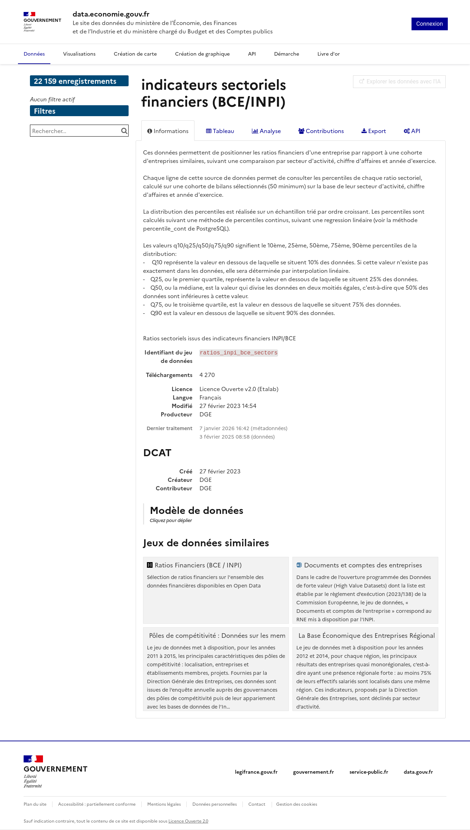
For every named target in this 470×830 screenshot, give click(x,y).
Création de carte (135, 53)
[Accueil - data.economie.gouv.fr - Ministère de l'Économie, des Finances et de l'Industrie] (55, 771)
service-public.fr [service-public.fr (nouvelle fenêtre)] (369, 771)
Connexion (429, 23)
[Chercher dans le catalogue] (124, 131)
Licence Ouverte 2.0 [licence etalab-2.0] (188, 821)
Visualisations (79, 53)
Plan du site (35, 804)
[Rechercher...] (79, 131)
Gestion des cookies (296, 804)
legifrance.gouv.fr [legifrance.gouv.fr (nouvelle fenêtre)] (256, 771)
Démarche (286, 53)
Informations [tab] (167, 130)
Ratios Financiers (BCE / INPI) (198, 565)
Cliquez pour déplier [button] (171, 520)
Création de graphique (202, 53)
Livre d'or (328, 53)
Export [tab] (373, 130)
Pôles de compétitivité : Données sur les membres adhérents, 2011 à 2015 (259, 635)
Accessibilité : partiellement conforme (97, 804)
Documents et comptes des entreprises (363, 565)
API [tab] (412, 130)
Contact (256, 804)
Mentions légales (164, 804)
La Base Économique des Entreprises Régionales (369, 635)
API (252, 53)
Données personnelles (214, 804)
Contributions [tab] (321, 130)
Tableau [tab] (220, 130)
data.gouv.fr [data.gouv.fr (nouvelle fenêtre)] (418, 771)
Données (34, 53)
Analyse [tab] (266, 130)
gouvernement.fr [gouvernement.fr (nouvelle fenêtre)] (313, 771)
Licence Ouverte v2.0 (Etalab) (238, 388)
